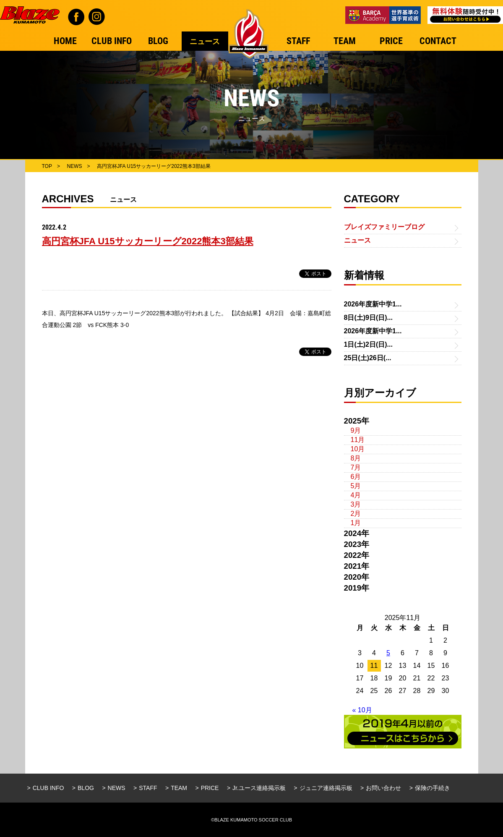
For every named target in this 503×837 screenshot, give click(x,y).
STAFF (148, 788)
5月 (356, 485)
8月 (356, 458)
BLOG (86, 788)
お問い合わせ (383, 788)
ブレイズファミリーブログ (384, 226)
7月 (356, 467)
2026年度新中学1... (373, 304)
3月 (356, 504)
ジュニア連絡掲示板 (326, 788)
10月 (358, 449)
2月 (356, 513)
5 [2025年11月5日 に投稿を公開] (388, 653)
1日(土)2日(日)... (368, 344)
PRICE (210, 788)
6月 (356, 476)
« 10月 (362, 710)
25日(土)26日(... (367, 357)
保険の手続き (432, 788)
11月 (358, 439)
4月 (356, 495)
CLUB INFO (48, 788)
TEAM (179, 788)
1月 (356, 522)
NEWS (116, 788)
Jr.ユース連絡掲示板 (259, 788)
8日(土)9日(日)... (368, 317)
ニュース (357, 240)
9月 (356, 430)
